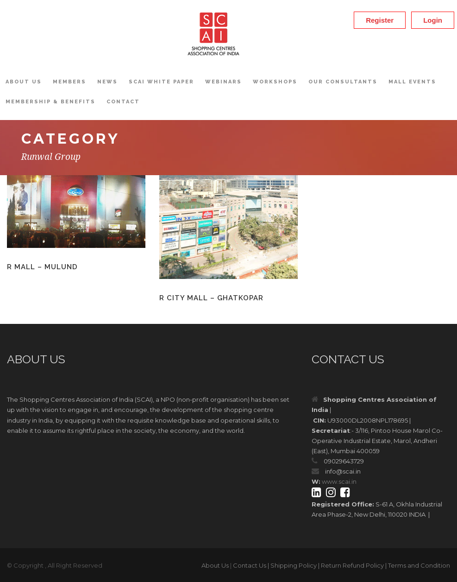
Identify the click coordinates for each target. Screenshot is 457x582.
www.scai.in (339, 481)
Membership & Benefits (50, 102)
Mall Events (412, 82)
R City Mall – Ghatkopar (211, 298)
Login (432, 20)
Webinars (223, 82)
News (107, 82)
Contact (123, 102)
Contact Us (249, 565)
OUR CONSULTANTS (342, 82)
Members (69, 82)
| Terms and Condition (417, 565)
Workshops (275, 82)
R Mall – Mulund (42, 267)
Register (380, 20)
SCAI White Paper (161, 82)
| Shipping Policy (292, 565)
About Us (24, 82)
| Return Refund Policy (351, 565)
